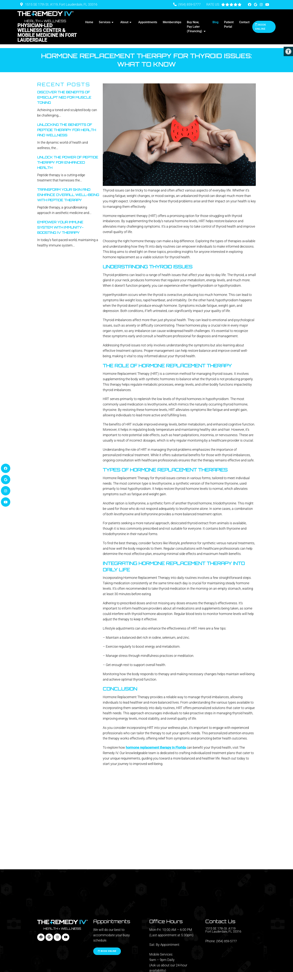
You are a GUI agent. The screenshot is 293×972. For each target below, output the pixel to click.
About (124, 22)
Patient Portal (229, 24)
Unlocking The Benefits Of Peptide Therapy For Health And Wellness (66, 126)
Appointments (147, 22)
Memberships (172, 22)
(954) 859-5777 (189, 4)
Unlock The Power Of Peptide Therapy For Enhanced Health (67, 158)
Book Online (260, 26)
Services (104, 22)
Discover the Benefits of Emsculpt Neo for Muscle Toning (64, 93)
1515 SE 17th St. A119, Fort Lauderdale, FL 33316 (60, 4)
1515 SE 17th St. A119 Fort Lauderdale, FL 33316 (224, 926)
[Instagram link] (261, 5)
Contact (244, 22)
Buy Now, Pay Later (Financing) (194, 26)
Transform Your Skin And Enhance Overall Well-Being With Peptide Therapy (68, 191)
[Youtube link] (267, 5)
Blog (215, 22)
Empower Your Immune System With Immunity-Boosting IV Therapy (60, 223)
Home (89, 22)
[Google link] (256, 5)
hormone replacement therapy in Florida (156, 744)
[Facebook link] (250, 5)
